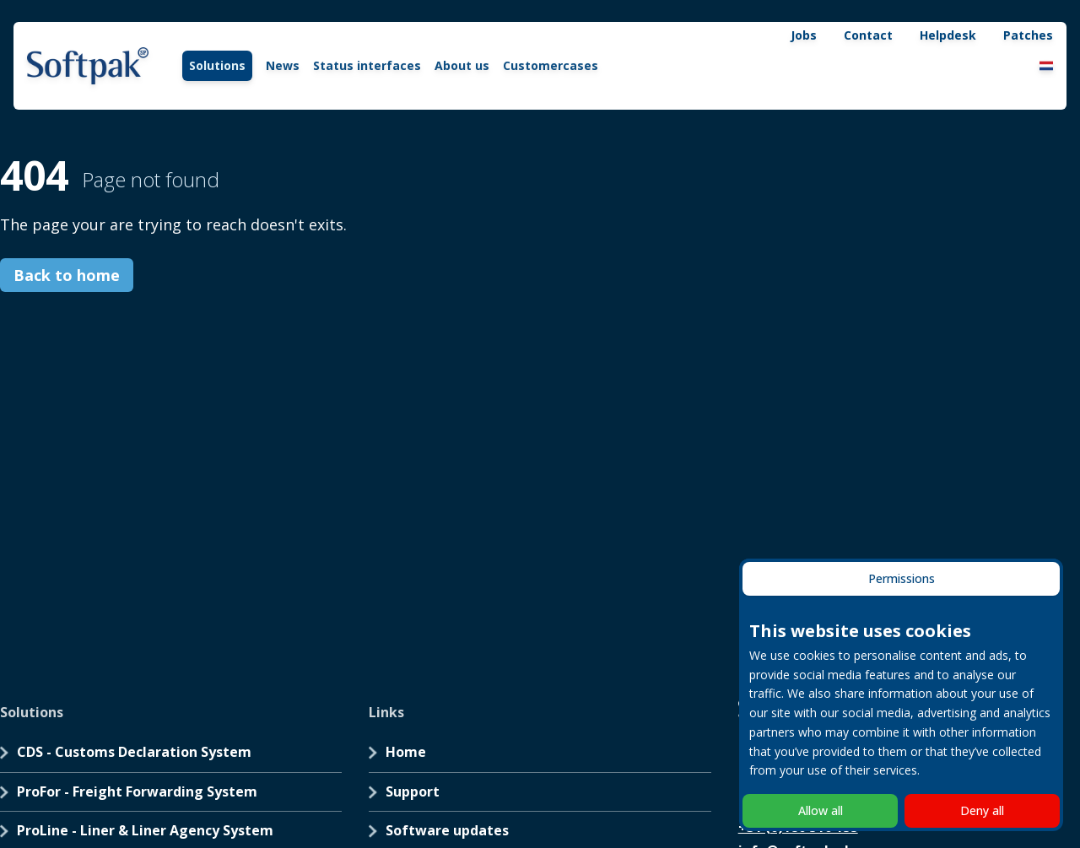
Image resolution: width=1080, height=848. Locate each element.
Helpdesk (948, 35)
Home (406, 752)
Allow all (820, 810)
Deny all (982, 810)
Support (413, 791)
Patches (1028, 35)
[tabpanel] (901, 698)
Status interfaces (367, 65)
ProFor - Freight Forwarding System (137, 791)
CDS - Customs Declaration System (134, 752)
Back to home (67, 275)
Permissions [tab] (901, 578)
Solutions (217, 65)
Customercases (550, 65)
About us (462, 65)
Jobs (804, 35)
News (283, 65)
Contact (868, 35)
